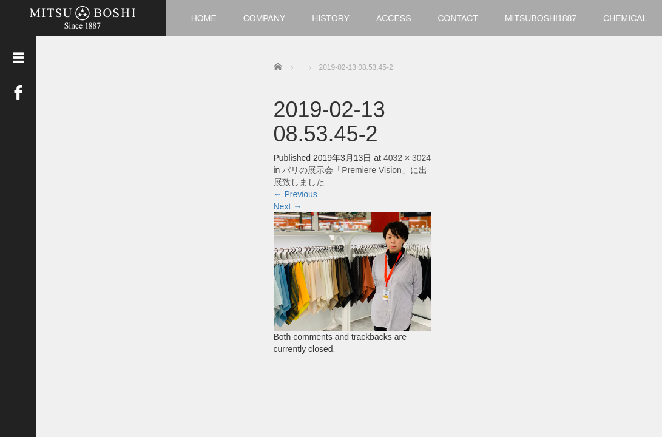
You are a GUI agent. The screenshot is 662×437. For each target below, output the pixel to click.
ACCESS (393, 18)
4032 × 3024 (407, 158)
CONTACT (457, 18)
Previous (295, 194)
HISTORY (331, 18)
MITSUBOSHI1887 (540, 18)
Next (288, 206)
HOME (204, 18)
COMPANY (264, 18)
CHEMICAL (625, 18)
